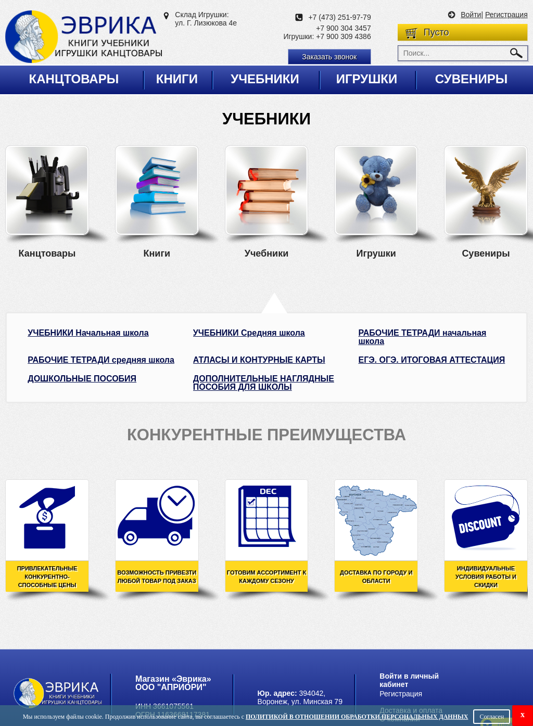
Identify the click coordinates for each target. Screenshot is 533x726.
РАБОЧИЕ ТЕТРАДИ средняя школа (101, 360)
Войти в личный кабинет (409, 680)
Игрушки (367, 79)
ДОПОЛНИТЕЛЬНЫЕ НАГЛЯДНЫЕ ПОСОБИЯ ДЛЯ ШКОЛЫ (263, 383)
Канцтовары (74, 79)
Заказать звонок (329, 57)
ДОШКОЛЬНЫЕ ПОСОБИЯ (82, 379)
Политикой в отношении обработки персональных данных (357, 716)
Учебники (265, 79)
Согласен (491, 716)
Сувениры (471, 79)
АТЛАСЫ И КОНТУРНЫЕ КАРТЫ (259, 360)
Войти (471, 14)
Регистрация (506, 14)
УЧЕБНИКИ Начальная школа (88, 333)
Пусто (436, 32)
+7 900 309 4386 (343, 36)
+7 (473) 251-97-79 (339, 17)
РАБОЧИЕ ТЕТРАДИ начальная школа (422, 337)
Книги (177, 79)
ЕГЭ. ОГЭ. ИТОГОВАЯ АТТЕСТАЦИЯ (431, 360)
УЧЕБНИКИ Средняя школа (249, 333)
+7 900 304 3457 (343, 28)
